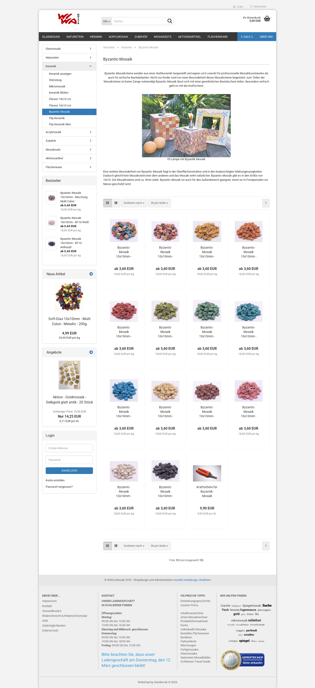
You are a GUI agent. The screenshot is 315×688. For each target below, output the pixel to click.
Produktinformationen (194, 621)
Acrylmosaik (118, 36)
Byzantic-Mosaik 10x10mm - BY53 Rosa (248, 411)
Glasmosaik (51, 36)
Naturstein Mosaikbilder (196, 657)
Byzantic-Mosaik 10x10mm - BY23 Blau (124, 411)
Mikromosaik (57, 86)
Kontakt (47, 606)
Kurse (184, 625)
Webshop (144, 682)
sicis (240, 635)
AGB (45, 620)
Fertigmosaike (190, 649)
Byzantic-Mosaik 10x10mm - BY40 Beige (165, 411)
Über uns (266, 36)
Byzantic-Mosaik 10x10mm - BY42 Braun (207, 411)
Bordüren (186, 637)
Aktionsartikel (189, 36)
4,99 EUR (69, 333)
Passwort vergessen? (59, 486)
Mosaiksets (162, 36)
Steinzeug (55, 80)
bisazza (235, 609)
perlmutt (251, 630)
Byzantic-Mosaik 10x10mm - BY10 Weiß (124, 491)
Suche (267, 605)
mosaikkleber (242, 624)
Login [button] (238, 6)
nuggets (240, 630)
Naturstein (75, 36)
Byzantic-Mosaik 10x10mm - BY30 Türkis (248, 332)
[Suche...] (106, 21)
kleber (250, 614)
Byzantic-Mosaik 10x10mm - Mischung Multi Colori (123, 252)
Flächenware (218, 36)
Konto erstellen (55, 480)
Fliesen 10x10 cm (60, 105)
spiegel (244, 641)
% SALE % (247, 36)
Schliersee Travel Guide (195, 661)
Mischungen (188, 645)
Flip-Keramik (57, 118)
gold (236, 614)
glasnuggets (264, 610)
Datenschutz (50, 630)
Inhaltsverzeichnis (192, 613)
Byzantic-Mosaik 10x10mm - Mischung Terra (165, 252)
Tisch (225, 609)
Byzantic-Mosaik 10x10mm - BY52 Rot (124, 332)
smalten (249, 634)
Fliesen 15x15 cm (60, 99)
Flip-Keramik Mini (60, 124)
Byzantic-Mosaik (59, 111)
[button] (107, 203)
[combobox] (134, 203)
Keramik (96, 36)
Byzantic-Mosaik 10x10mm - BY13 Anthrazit (165, 491)
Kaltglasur (236, 606)
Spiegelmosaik (251, 605)
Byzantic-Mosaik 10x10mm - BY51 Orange (249, 252)
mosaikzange (257, 624)
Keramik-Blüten (58, 92)
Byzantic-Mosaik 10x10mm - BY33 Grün (207, 332)
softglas (233, 641)
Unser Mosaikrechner (194, 617)
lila (257, 614)
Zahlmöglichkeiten (53, 625)
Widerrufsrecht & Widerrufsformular (64, 615)
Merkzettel (258, 6)
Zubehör (141, 36)
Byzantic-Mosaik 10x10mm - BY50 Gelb (207, 252)
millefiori (254, 620)
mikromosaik (239, 620)
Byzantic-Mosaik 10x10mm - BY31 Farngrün (165, 332)
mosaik (230, 624)
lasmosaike (190, 653)
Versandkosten (51, 611)
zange (261, 641)
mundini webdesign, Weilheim (192, 580)
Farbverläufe (188, 641)
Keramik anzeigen (60, 73)
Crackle (225, 605)
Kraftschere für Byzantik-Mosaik (207, 491)
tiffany (254, 641)
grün (243, 614)
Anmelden (69, 470)
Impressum (49, 601)
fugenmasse (248, 609)
